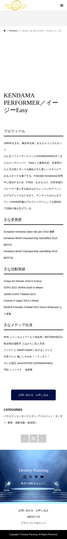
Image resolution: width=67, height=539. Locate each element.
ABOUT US (33, 516)
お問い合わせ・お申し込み (33, 395)
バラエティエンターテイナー (20, 416)
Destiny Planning (33, 470)
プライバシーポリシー (33, 523)
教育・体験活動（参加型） (23, 422)
